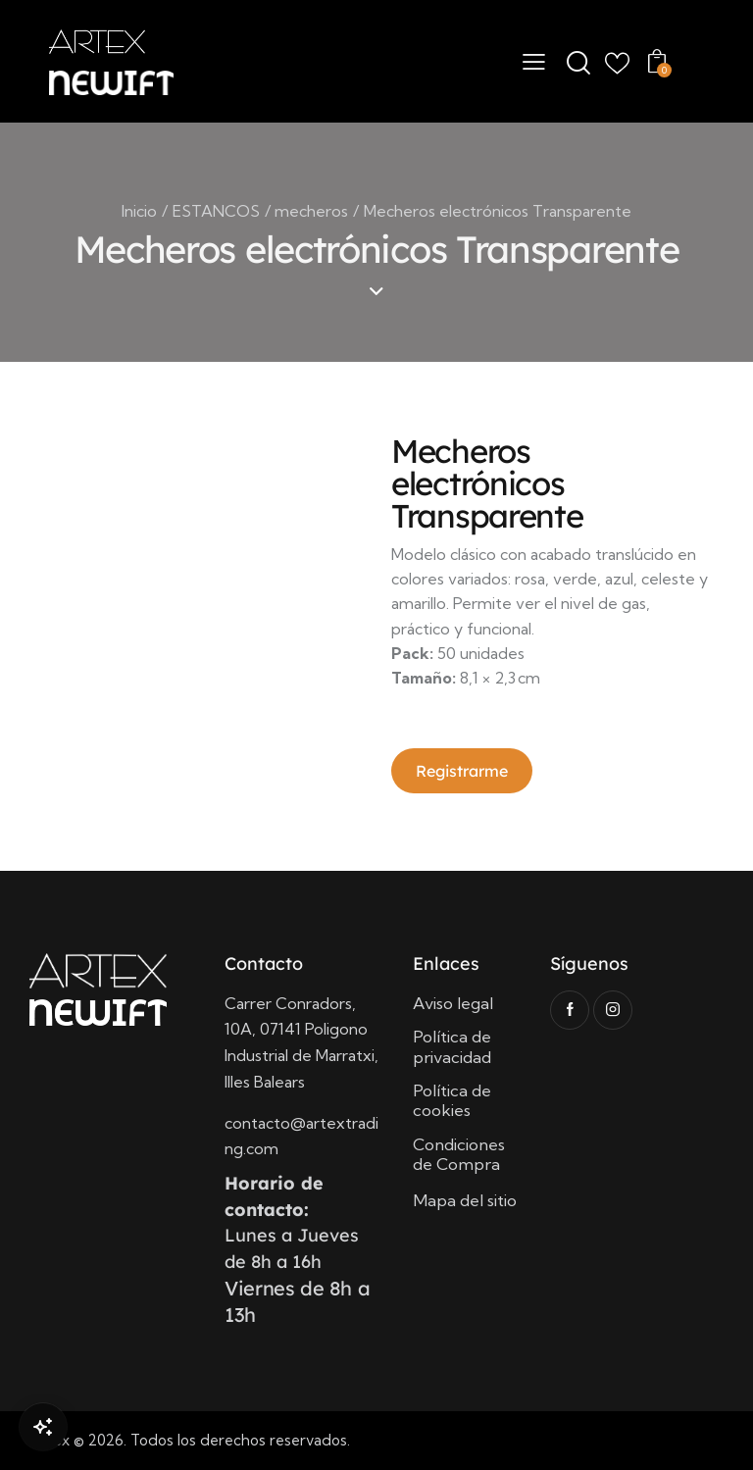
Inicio (139, 211)
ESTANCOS (216, 211)
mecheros (311, 211)
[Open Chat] (43, 1426)
